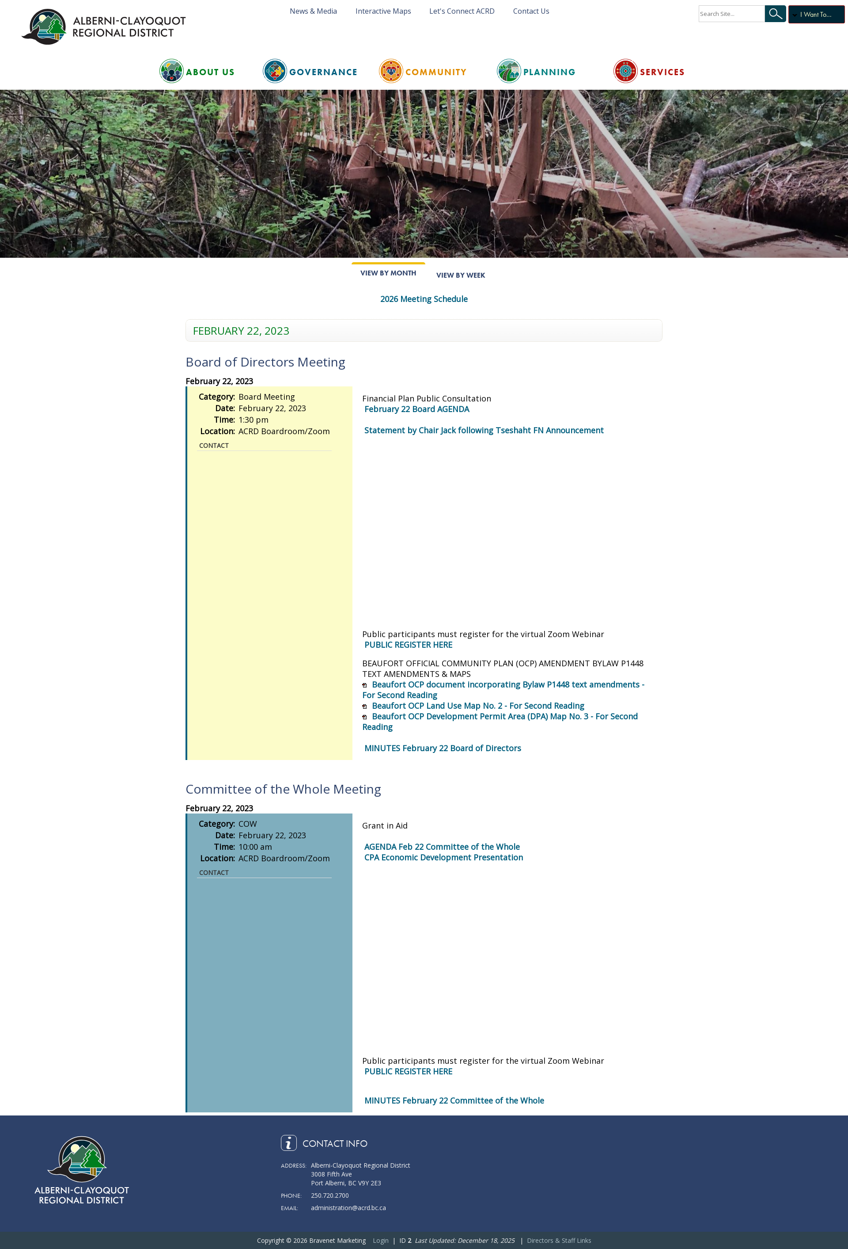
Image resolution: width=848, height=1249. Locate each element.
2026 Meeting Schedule (424, 299)
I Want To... (816, 14)
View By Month (388, 273)
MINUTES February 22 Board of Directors (442, 748)
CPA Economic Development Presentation (443, 857)
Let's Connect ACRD (462, 11)
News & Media (313, 11)
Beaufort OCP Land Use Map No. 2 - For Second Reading (478, 705)
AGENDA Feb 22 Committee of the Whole (442, 846)
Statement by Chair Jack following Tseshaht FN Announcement (484, 430)
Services (662, 72)
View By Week (460, 275)
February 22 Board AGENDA (416, 409)
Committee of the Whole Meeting (283, 788)
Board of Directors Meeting (265, 361)
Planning (549, 72)
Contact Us (531, 11)
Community (436, 72)
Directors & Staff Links (559, 1240)
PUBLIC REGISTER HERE (408, 644)
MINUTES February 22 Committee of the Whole (454, 1100)
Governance (323, 72)
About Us (210, 72)
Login (381, 1240)
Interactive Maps (383, 11)
